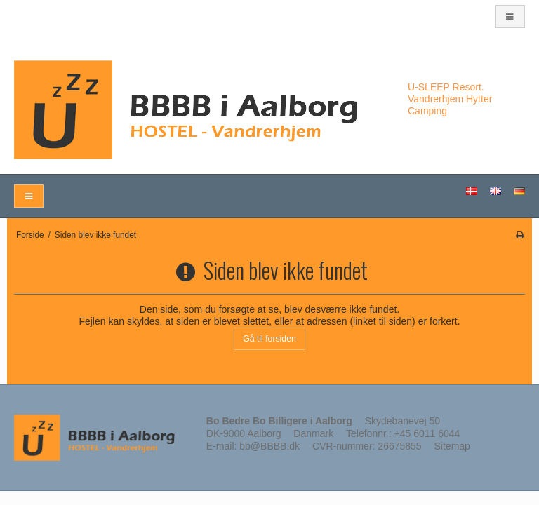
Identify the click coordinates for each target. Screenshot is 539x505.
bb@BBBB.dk (269, 446)
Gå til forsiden (269, 339)
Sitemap (452, 446)
